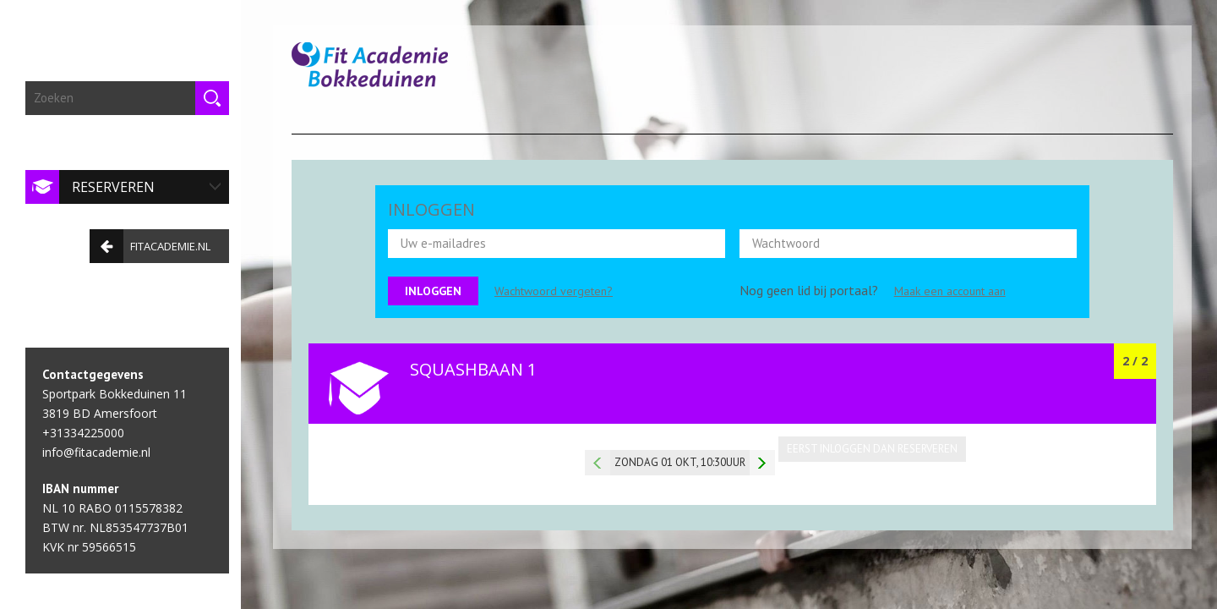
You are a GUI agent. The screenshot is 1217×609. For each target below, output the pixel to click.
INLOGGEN (431, 209)
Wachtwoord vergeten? (553, 291)
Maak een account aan (950, 291)
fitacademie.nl (145, 241)
